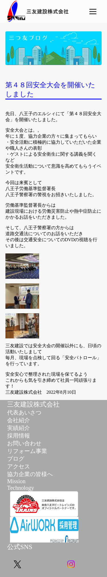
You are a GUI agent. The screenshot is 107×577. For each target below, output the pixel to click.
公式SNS (19, 546)
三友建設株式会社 (33, 404)
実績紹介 (18, 428)
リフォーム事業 (27, 451)
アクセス (18, 466)
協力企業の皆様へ (30, 474)
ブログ (15, 459)
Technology (20, 488)
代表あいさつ (24, 412)
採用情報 (18, 435)
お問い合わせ (24, 443)
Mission (16, 481)
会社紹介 (18, 420)
